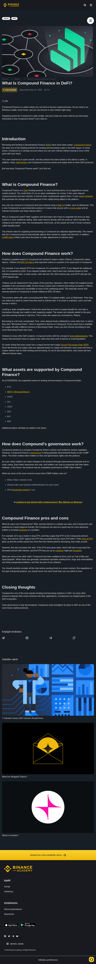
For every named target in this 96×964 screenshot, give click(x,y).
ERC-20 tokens (27, 262)
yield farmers (21, 162)
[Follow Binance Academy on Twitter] (9, 936)
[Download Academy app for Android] (28, 925)
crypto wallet (75, 208)
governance (36, 453)
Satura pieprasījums (13, 909)
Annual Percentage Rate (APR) (75, 345)
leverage (23, 530)
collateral (59, 551)
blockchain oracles (20, 490)
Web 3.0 (61, 205)
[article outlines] (90, 20)
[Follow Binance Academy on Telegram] (13, 936)
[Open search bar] (84, 5)
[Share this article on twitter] (3, 637)
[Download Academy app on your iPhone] (11, 925)
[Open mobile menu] (91, 5)
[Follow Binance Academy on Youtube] (17, 936)
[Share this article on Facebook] (27, 637)
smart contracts (86, 196)
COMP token (8, 237)
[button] (90, 5)
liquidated (77, 551)
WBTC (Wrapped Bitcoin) (18, 392)
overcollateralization (79, 336)
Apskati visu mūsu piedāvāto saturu (48, 855)
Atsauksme (9, 914)
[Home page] (11, 5)
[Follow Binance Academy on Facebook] (5, 936)
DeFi (48, 145)
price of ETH (87, 539)
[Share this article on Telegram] (50, 637)
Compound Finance (82, 145)
